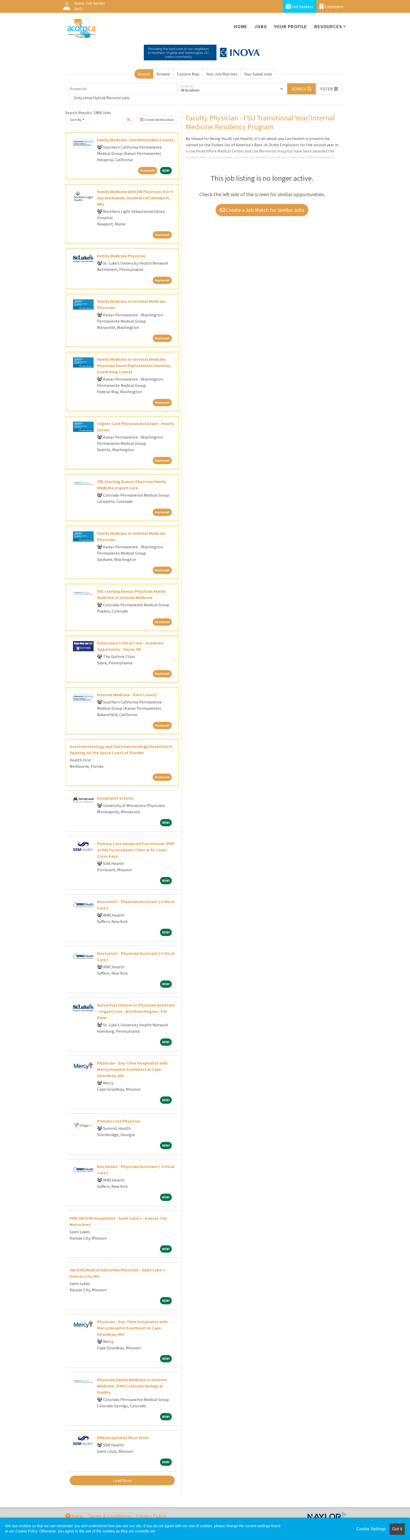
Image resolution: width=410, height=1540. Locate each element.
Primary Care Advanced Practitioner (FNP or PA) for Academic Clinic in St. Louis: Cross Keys (136, 850)
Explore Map (188, 74)
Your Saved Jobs (258, 74)
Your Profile (290, 27)
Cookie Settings (371, 1529)
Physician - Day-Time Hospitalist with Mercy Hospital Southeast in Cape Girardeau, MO (132, 1069)
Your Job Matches (221, 74)
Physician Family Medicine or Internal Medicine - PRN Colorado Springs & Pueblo (132, 1386)
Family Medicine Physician (121, 255)
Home (240, 27)
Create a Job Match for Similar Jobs (262, 210)
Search (144, 74)
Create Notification (157, 119)
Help (74, 1516)
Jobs (260, 27)
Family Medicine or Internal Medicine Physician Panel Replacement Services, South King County (134, 365)
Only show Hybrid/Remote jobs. (102, 97)
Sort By (75, 119)
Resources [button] (328, 27)
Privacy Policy (151, 1516)
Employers (332, 6)
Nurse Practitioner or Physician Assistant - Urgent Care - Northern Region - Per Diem (136, 1011)
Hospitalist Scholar (115, 798)
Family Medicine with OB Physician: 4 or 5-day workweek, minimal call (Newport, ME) (135, 198)
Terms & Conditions (109, 1516)
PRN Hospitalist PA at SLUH (123, 1437)
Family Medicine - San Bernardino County (135, 139)
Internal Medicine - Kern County (127, 694)
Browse (163, 74)
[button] (329, 89)
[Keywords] (122, 89)
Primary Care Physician (118, 1121)
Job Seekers (299, 6)
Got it (397, 1529)
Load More (122, 1480)
